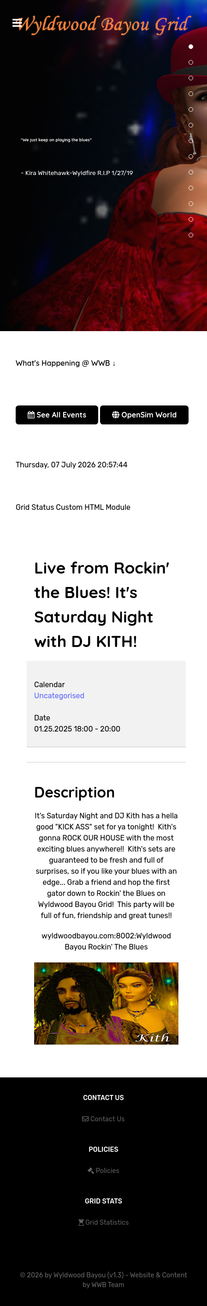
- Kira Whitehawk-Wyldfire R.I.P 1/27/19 (77, 172)
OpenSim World (144, 414)
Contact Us (107, 1119)
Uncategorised (59, 695)
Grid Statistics (107, 1223)
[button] (191, 62)
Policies (107, 1171)
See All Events (57, 414)
